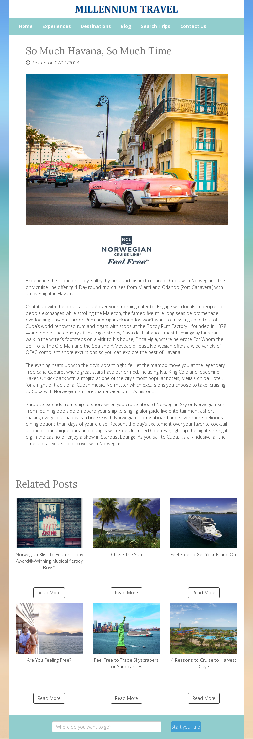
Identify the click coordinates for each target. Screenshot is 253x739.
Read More (49, 593)
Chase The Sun (126, 528)
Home (26, 26)
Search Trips (155, 26)
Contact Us (193, 26)
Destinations (96, 26)
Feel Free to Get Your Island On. (204, 528)
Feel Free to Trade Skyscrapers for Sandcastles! (126, 636)
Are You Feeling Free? (49, 633)
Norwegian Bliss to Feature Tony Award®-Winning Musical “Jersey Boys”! (49, 534)
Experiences (56, 26)
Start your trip (185, 727)
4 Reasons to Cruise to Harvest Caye (204, 636)
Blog (126, 26)
